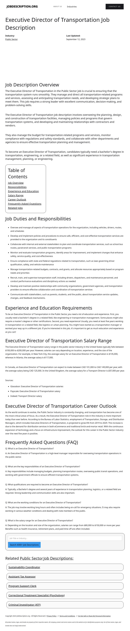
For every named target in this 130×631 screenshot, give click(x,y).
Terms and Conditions (67, 616)
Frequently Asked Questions (24, 203)
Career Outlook (17, 199)
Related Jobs (15, 208)
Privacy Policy (51, 616)
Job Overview (15, 183)
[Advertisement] (65, 61)
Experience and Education (23, 191)
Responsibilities (17, 187)
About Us (57, 6)
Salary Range (15, 195)
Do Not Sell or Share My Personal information (94, 616)
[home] (22, 6)
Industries (72, 6)
